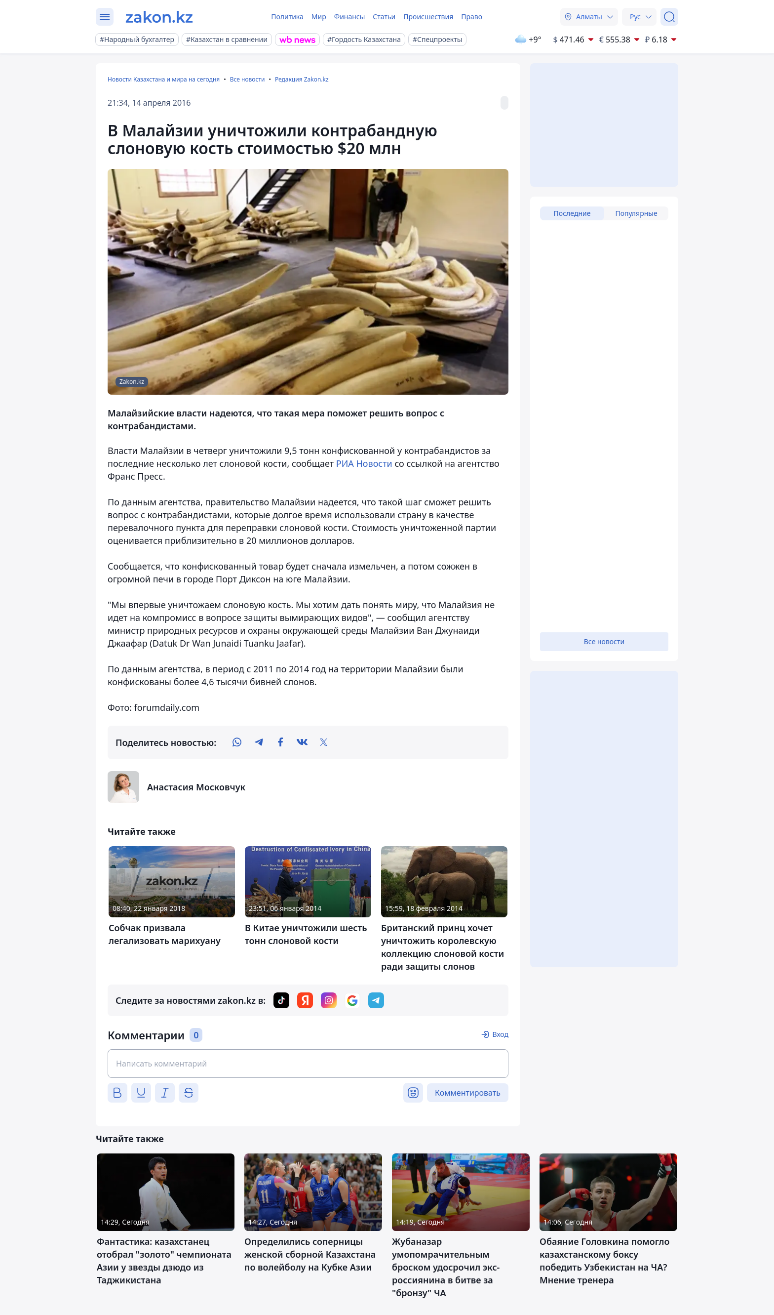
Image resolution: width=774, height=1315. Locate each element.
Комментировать (468, 1092)
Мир (318, 16)
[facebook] (280, 742)
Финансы (349, 16)
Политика (287, 16)
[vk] (302, 742)
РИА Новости (364, 463)
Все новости (247, 79)
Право (471, 16)
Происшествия (428, 16)
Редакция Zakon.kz (302, 79)
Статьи (384, 16)
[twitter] (324, 742)
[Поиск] (669, 17)
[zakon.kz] (159, 17)
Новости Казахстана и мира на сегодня (164, 79)
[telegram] (259, 742)
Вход (500, 1034)
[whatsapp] (237, 742)
